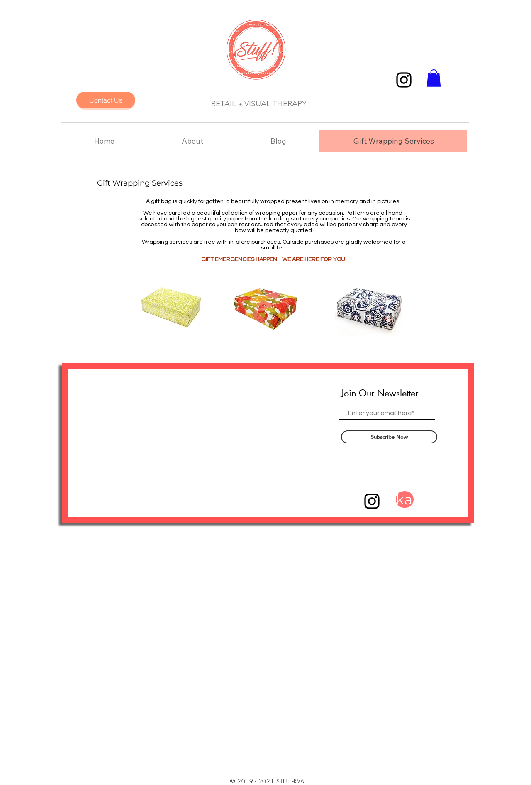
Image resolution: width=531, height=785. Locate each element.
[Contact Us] (105, 100)
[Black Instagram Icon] (404, 80)
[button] (433, 78)
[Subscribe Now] (389, 436)
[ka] (405, 499)
